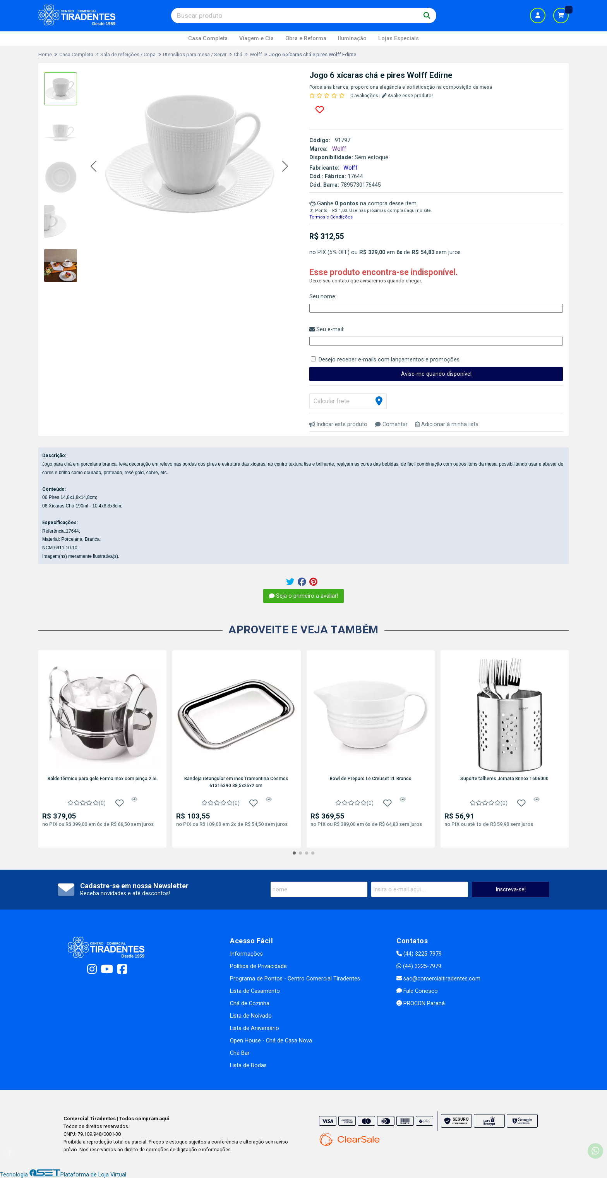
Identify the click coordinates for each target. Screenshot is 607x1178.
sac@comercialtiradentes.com (438, 978)
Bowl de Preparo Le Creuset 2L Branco (371, 778)
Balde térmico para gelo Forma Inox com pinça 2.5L (103, 778)
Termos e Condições (331, 217)
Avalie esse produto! (407, 95)
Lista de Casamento (255, 991)
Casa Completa (208, 38)
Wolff (350, 168)
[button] (93, 167)
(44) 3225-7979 (419, 954)
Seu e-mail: (326, 329)
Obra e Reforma (305, 38)
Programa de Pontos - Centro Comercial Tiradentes (295, 978)
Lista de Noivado (251, 1016)
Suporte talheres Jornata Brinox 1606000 (504, 778)
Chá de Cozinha (249, 1003)
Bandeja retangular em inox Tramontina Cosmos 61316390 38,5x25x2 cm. (236, 782)
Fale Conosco (417, 991)
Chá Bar (240, 1053)
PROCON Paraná (420, 1003)
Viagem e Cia (256, 38)
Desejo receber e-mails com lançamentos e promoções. (390, 359)
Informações (246, 954)
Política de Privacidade (258, 966)
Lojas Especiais (398, 38)
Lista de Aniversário (254, 1028)
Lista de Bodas (248, 1065)
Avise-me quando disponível (436, 374)
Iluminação (352, 38)
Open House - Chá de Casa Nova (271, 1040)
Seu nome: (322, 296)
